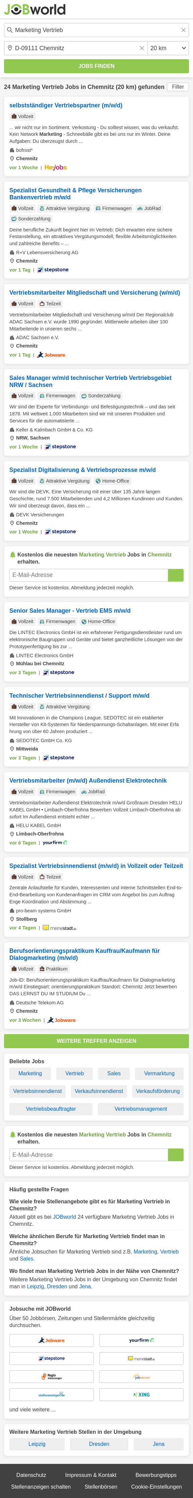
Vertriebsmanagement (141, 1109)
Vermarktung (159, 1073)
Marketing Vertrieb (38, 87)
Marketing (30, 1073)
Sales (114, 1073)
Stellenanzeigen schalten (41, 1487)
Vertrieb (74, 1073)
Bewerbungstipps (156, 1475)
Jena (85, 1286)
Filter (178, 87)
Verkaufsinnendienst (99, 1091)
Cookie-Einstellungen (156, 1487)
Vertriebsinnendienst (37, 1091)
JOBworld (64, 1217)
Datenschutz (31, 1475)
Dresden (57, 1286)
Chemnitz (100, 87)
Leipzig (35, 1286)
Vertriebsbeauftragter (51, 1109)
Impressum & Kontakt (91, 1475)
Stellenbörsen (100, 1487)
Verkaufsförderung (158, 1091)
